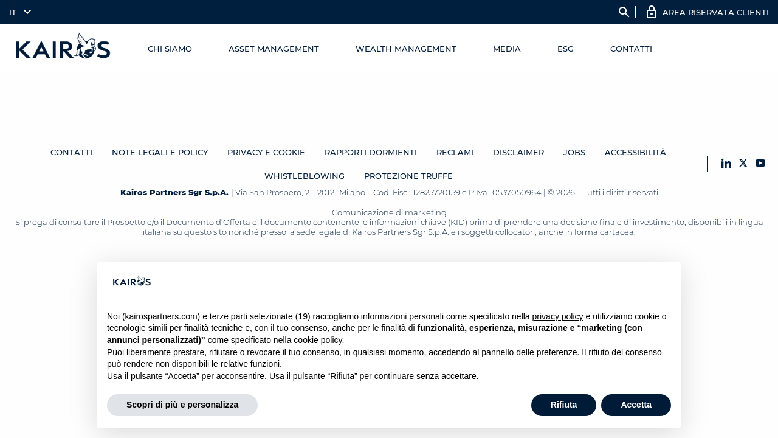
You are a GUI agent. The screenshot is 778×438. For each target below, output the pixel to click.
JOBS (574, 152)
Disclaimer (518, 152)
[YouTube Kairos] (760, 164)
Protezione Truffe (408, 176)
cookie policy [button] (318, 340)
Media (507, 49)
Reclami (454, 152)
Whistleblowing (304, 176)
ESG (565, 49)
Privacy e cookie (266, 152)
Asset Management (274, 49)
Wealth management (406, 49)
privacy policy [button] (558, 316)
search (624, 12)
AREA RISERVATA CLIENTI (716, 12)
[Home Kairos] (63, 48)
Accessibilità (635, 152)
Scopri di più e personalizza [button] (182, 404)
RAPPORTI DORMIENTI (371, 152)
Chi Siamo (170, 49)
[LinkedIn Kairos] (726, 164)
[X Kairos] (743, 164)
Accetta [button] (636, 404)
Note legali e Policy (160, 152)
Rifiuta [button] (564, 404)
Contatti (631, 49)
